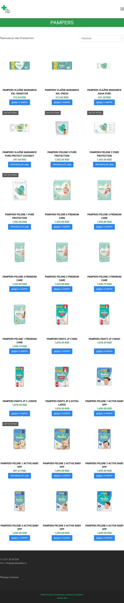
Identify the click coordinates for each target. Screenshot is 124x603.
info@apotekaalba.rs (15, 563)
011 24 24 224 (11, 559)
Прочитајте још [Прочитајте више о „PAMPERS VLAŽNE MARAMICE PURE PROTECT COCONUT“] (19, 164)
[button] (122, 9)
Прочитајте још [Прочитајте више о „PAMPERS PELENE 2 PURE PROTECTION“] (104, 164)
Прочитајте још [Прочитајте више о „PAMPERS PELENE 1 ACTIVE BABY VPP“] (19, 476)
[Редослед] (102, 38)
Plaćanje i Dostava (9, 577)
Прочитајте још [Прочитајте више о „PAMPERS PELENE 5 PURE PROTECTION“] (62, 164)
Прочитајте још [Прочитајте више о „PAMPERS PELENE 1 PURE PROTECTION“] (19, 227)
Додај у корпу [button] (19, 102)
